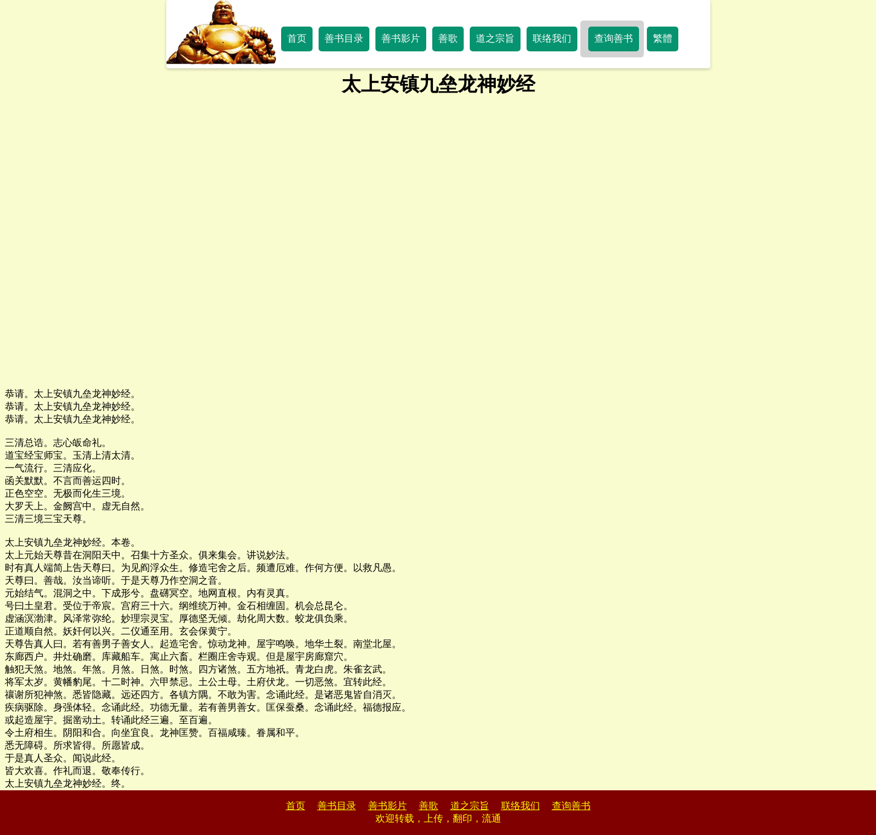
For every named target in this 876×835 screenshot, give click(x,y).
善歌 (448, 38)
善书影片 (400, 38)
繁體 (662, 38)
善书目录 (344, 38)
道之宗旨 (495, 38)
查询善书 (613, 38)
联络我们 (552, 38)
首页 (297, 38)
